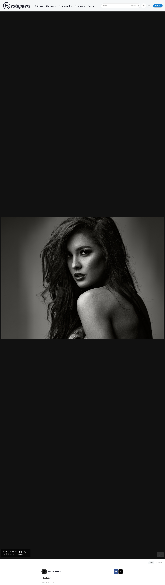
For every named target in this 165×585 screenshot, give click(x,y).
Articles (39, 6)
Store (91, 6)
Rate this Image (10, 552)
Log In (149, 5)
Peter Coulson (54, 572)
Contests (80, 6)
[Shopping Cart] (143, 5)
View (151, 562)
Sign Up (157, 5)
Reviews (51, 6)
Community (65, 6)
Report (159, 562)
